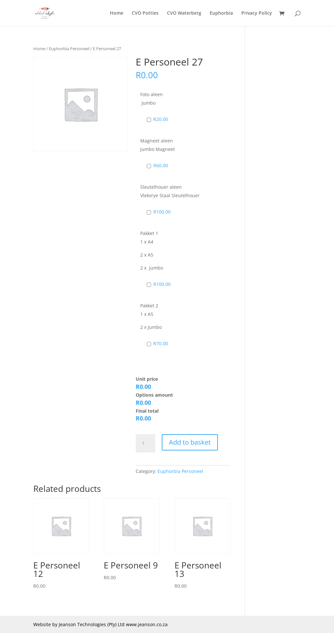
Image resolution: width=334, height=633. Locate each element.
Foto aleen (151, 94)
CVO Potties (145, 13)
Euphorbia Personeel (69, 49)
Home (116, 13)
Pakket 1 (149, 233)
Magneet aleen (156, 141)
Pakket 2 (149, 305)
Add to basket (190, 442)
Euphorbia (221, 13)
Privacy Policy (256, 13)
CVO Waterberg (184, 13)
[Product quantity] (145, 443)
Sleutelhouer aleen (161, 187)
